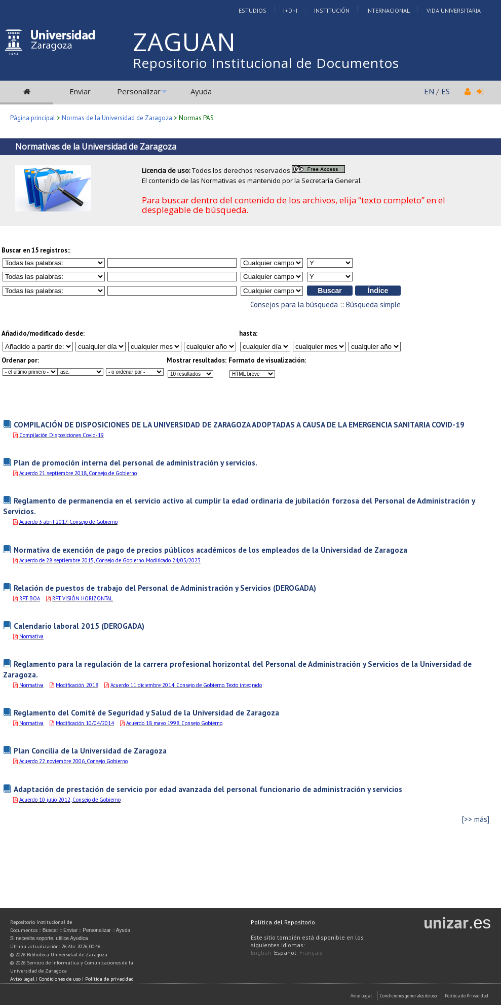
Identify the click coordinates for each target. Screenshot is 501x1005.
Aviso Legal (361, 995)
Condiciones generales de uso (408, 995)
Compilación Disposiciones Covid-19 (61, 435)
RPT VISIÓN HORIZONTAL (82, 598)
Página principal (32, 118)
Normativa (31, 636)
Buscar (50, 930)
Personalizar (139, 91)
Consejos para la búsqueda (294, 304)
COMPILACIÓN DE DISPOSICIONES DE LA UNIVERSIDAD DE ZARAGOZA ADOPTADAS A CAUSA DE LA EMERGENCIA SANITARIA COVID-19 (239, 424)
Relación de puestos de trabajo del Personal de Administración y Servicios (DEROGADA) (165, 588)
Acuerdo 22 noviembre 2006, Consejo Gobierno (73, 761)
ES (445, 91)
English (261, 952)
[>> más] (475, 819)
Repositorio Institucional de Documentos (266, 63)
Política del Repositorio (283, 922)
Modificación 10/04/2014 (85, 723)
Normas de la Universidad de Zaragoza (117, 118)
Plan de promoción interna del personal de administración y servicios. (135, 462)
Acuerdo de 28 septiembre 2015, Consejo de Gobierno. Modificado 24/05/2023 (110, 560)
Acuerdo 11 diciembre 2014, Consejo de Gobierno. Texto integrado (186, 685)
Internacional (388, 10)
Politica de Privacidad (466, 995)
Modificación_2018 (77, 685)
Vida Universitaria (454, 10)
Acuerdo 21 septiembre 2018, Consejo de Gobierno (78, 473)
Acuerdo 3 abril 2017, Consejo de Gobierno (68, 521)
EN (429, 91)
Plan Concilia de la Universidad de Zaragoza (90, 750)
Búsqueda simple (373, 304)
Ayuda (201, 91)
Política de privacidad (109, 979)
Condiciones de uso (60, 979)
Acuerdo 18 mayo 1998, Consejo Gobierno (174, 723)
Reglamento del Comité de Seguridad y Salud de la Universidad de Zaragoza (146, 712)
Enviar (80, 91)
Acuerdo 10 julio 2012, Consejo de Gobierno (70, 799)
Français (311, 952)
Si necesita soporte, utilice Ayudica (49, 938)
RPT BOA (29, 598)
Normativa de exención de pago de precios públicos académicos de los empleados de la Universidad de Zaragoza (210, 550)
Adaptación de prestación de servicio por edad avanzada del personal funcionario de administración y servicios (208, 789)
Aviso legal (22, 979)
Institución (332, 10)
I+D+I (290, 10)
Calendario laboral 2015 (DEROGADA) (79, 626)
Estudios (252, 10)
